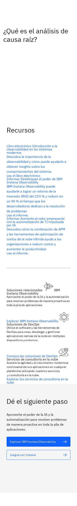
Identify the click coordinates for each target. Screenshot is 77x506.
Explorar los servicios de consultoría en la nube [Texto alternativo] (37, 380)
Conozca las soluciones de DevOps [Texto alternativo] (33, 356)
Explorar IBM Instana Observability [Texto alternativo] (33, 321)
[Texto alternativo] (37, 160)
